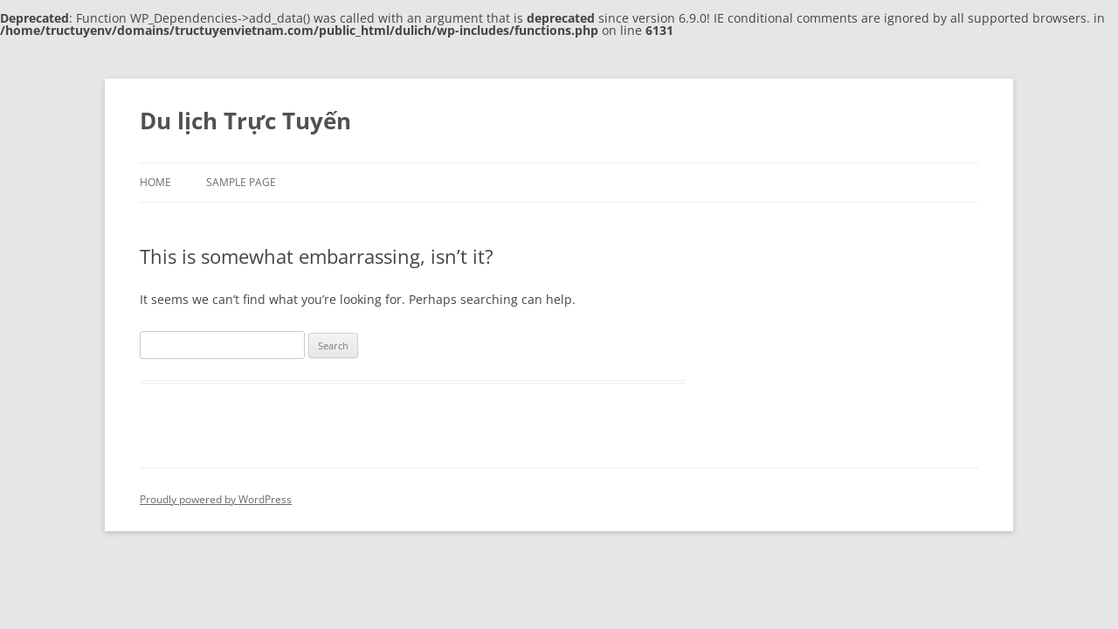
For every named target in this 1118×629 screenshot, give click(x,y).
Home (155, 182)
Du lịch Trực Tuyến (245, 120)
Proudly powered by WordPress (216, 499)
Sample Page (241, 182)
